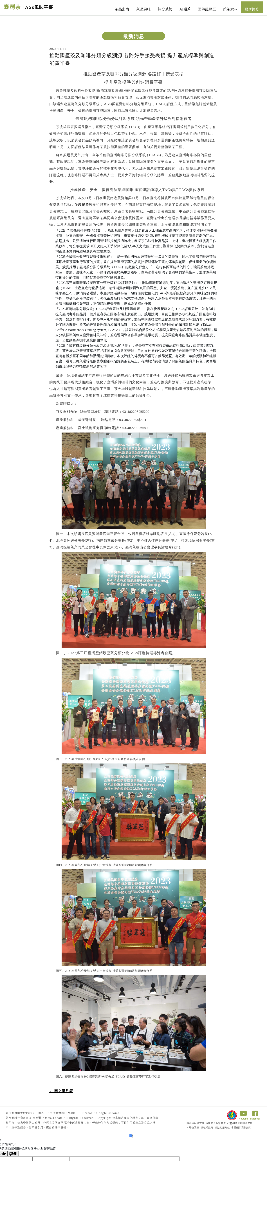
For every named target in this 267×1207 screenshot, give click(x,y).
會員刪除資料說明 (241, 1127)
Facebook (255, 1115)
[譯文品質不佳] (13, 1153)
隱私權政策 (207, 1127)
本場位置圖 (193, 1127)
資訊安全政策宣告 (216, 1123)
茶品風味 (143, 9)
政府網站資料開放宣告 (239, 1123)
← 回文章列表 (61, 1090)
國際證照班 (207, 9)
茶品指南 (122, 9)
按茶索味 (230, 9)
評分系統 (165, 9)
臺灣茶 (29, 7)
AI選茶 (185, 9)
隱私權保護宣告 (195, 1123)
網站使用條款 (222, 1127)
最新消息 (252, 9)
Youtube (243, 1115)
